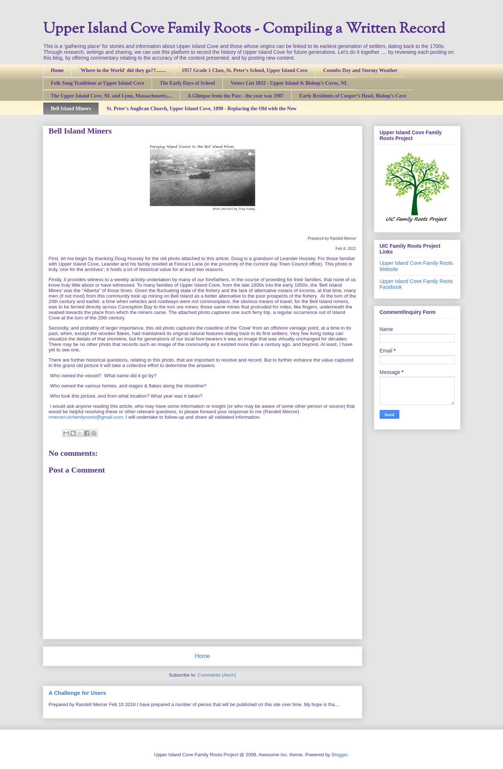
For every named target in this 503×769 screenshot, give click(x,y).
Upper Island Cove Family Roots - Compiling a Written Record (244, 29)
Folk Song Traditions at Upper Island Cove (97, 83)
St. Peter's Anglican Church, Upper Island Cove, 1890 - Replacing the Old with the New (202, 108)
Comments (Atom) (217, 675)
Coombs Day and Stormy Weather (360, 70)
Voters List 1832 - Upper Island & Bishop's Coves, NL (289, 83)
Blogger (339, 754)
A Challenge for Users (77, 693)
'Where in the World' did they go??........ (122, 70)
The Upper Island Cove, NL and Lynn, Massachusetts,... (111, 96)
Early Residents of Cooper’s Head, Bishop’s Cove (352, 96)
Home (57, 70)
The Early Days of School (187, 83)
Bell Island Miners (71, 108)
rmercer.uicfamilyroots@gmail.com (86, 417)
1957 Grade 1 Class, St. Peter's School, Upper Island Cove (245, 70)
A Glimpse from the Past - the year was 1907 (236, 96)
